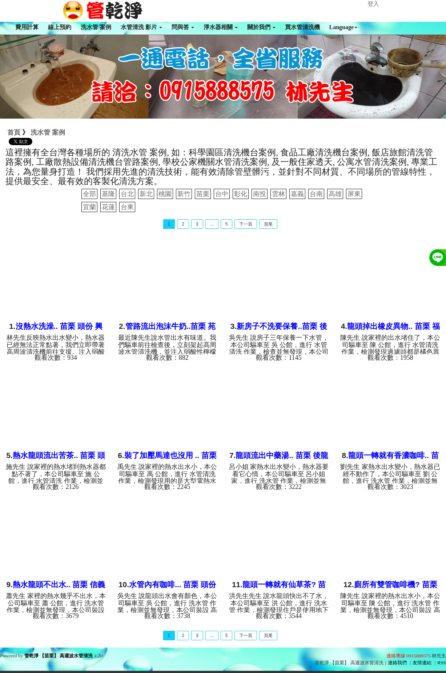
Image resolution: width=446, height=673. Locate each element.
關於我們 (261, 27)
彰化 (240, 194)
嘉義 (297, 194)
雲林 (278, 194)
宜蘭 (89, 207)
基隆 (108, 194)
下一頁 (245, 224)
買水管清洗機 (302, 27)
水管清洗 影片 (141, 27)
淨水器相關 (221, 27)
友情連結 (422, 662)
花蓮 (108, 207)
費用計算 (27, 27)
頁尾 (268, 224)
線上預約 (59, 27)
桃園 (165, 194)
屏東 (354, 194)
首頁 (13, 132)
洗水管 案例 (96, 27)
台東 (127, 207)
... (212, 224)
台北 (127, 194)
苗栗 (202, 194)
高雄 (335, 194)
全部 (89, 194)
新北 (146, 194)
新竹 (183, 194)
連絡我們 (397, 662)
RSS (441, 662)
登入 (373, 4)
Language (343, 27)
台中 (221, 194)
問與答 (183, 27)
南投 (259, 194)
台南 (316, 194)
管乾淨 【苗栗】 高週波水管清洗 (58, 655)
